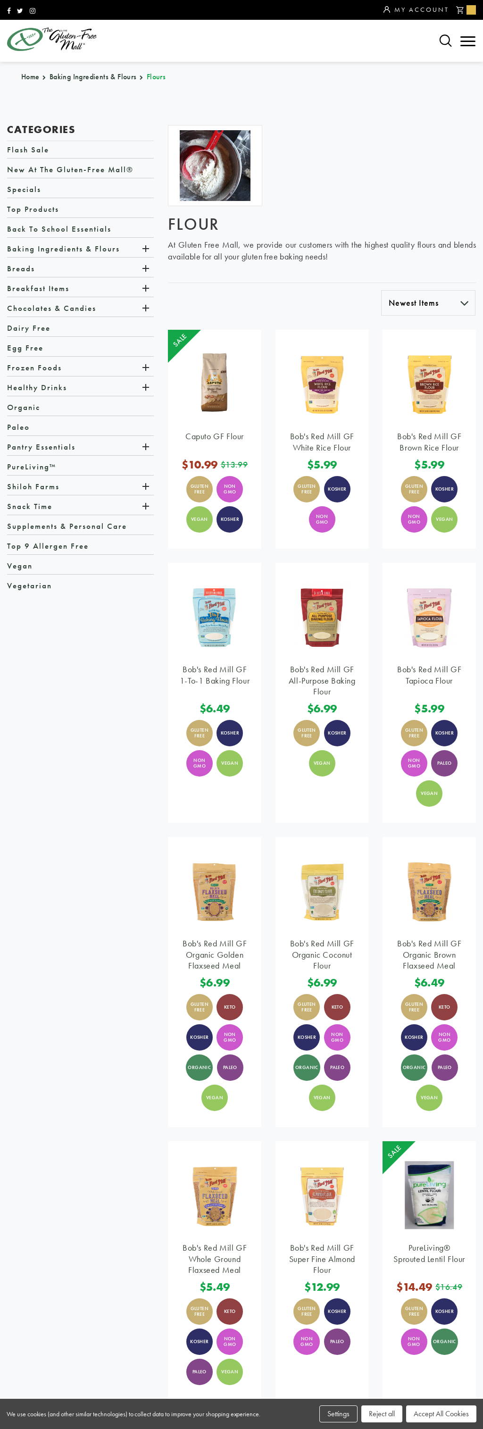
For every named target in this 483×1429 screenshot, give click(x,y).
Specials (24, 189)
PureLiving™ (31, 466)
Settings (338, 1414)
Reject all (382, 1414)
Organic (23, 407)
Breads (21, 268)
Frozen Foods (34, 367)
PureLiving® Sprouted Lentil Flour (429, 1253)
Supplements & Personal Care (67, 526)
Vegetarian (29, 585)
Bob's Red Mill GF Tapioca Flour (429, 674)
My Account (416, 10)
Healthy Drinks (37, 387)
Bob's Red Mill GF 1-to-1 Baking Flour (215, 674)
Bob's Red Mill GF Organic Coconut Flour (322, 954)
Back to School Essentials (59, 229)
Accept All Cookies (441, 1414)
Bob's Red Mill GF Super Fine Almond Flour (322, 1258)
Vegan (20, 565)
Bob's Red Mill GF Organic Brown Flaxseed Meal (429, 954)
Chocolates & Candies (51, 308)
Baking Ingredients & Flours (63, 248)
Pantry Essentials (41, 447)
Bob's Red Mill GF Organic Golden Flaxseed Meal (215, 954)
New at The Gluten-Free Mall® (70, 169)
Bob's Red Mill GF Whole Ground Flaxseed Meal (215, 1258)
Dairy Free (28, 328)
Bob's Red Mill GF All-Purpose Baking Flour (322, 680)
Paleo (18, 427)
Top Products (33, 209)
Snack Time (29, 506)
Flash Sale (28, 149)
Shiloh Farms (33, 486)
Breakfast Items (38, 288)
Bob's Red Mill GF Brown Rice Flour (429, 441)
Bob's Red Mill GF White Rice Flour (322, 441)
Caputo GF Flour (214, 436)
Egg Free (25, 348)
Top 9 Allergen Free (48, 546)
